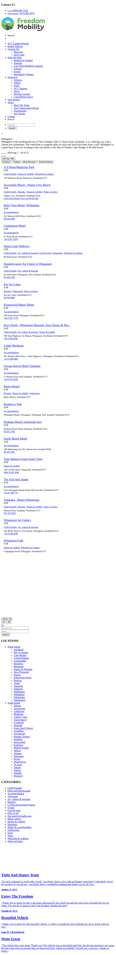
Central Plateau (21, 658)
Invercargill (19, 742)
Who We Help (14, 57)
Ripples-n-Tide (13, 404)
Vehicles (18, 80)
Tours (10, 835)
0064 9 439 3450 (11, 472)
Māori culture (14, 819)
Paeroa (17, 675)
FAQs (16, 85)
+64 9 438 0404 (11, 359)
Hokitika (18, 739)
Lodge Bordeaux (14, 345)
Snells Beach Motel (15, 438)
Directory (18, 52)
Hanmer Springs (22, 736)
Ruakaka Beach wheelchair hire (23, 422)
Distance (6, 162)
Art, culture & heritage (28, 253)
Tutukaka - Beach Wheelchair (21, 499)
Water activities (51, 192)
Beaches (21, 192)
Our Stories (19, 113)
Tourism (18, 63)
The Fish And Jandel (16, 479)
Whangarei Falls (13, 540)
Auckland (18, 649)
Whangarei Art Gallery (17, 520)
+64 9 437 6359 (11, 239)
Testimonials (20, 111)
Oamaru (18, 753)
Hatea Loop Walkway (17, 246)
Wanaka (18, 773)
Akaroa (17, 705)
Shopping (12, 824)
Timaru (17, 770)
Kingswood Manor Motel (19, 304)
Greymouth (19, 733)
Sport (10, 833)
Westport (18, 776)
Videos (17, 83)
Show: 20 (6, 619)
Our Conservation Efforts (26, 108)
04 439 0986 (9, 297)
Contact (11, 116)
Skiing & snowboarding (19, 827)
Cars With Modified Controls (28, 66)
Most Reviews (29, 162)
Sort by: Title (8, 158)
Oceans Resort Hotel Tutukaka (22, 366)
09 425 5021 (9, 452)
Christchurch (20, 719)
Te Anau (18, 764)
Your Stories (13, 99)
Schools (18, 68)
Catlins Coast (20, 717)
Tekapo (17, 767)
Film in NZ (13, 813)
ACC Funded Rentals (18, 43)
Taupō (17, 683)
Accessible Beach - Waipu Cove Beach (27, 185)
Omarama (19, 756)
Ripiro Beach (12, 386)
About (10, 102)
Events (17, 71)
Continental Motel (15, 225)
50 (9, 622)
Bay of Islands (21, 652)
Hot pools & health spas (19, 816)
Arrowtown (19, 708)
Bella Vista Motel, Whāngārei (21, 205)
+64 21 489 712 (11, 493)
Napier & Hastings (23, 669)
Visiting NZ (13, 49)
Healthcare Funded (23, 60)
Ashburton (19, 711)
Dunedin (18, 725)
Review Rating (45, 162)
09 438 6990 (9, 219)
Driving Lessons (22, 94)
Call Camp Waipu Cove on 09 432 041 (21, 198)
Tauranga (18, 686)
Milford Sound (21, 747)
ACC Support (20, 88)
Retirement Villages (24, 74)
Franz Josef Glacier (23, 728)
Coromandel (20, 661)
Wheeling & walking (44, 174)
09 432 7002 (9, 431)
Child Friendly (10, 174)
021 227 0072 (10, 513)
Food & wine (45, 253)
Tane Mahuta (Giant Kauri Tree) (23, 459)
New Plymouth (21, 672)
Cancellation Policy (23, 97)
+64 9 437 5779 (11, 318)
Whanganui (19, 700)
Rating (17, 162)
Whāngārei (19, 694)
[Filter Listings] (2, 153)
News (16, 91)
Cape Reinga (20, 655)
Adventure (12, 796)
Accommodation (11, 212)
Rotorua (18, 680)
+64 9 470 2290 (11, 379)
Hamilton (18, 663)
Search (5, 634)
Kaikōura (18, 745)
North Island (13, 646)
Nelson (17, 750)
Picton (17, 759)
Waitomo (18, 689)
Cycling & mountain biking (21, 805)
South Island (13, 703)
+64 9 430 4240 (11, 533)
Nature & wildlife (26, 174)
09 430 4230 (9, 277)
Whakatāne (19, 697)
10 (3, 622)
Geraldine (19, 731)
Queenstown (20, 762)
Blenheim (18, 714)
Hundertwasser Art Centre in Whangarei (28, 264)
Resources (12, 77)
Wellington (19, 691)
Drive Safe (19, 54)
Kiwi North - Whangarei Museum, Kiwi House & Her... (37, 325)
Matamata (19, 666)
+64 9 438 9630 (11, 338)
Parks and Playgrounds (18, 790)
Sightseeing (57, 253)
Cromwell (19, 722)
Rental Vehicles (15, 46)
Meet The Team (21, 105)
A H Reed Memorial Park (19, 167)
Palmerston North (22, 677)
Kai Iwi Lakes (12, 284)
